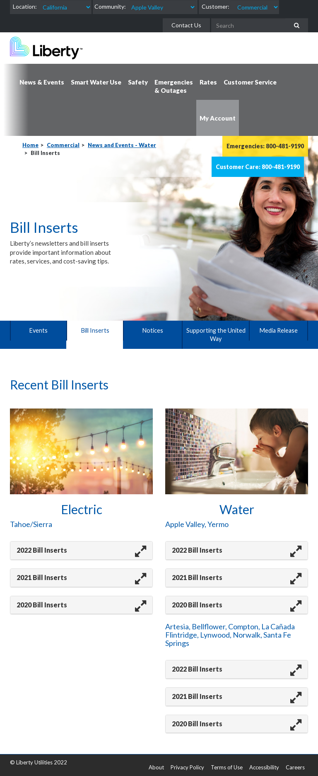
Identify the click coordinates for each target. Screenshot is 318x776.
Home (30, 145)
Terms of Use (227, 767)
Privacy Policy (187, 767)
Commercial (63, 145)
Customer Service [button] (250, 82)
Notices (152, 330)
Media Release (278, 330)
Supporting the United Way (216, 334)
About (156, 767)
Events (38, 330)
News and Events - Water (122, 145)
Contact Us (186, 25)
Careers (295, 767)
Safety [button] (138, 82)
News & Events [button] (41, 82)
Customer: (215, 6)
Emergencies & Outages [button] (173, 86)
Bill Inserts (95, 330)
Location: (25, 6)
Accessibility (264, 767)
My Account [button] (218, 118)
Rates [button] (208, 82)
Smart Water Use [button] (96, 82)
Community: (110, 6)
